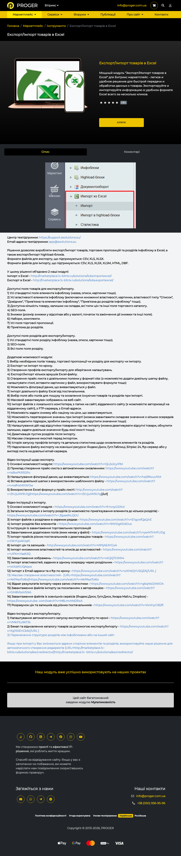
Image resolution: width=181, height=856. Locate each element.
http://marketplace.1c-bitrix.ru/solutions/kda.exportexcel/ (73, 280)
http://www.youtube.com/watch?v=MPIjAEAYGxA (82, 545)
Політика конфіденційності (50, 815)
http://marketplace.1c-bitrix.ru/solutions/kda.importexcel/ (71, 276)
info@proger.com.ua (131, 5)
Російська (140, 815)
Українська (126, 815)
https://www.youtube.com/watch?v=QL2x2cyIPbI (88, 464)
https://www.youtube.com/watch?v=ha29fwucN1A (125, 477)
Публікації (107, 14)
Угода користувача (79, 815)
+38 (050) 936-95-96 (151, 803)
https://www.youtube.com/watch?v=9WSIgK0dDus (95, 524)
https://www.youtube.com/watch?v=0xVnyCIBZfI (128, 605)
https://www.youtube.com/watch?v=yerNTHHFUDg (128, 532)
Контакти (161, 14)
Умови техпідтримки (105, 815)
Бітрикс (52, 5)
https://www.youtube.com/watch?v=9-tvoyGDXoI (90, 507)
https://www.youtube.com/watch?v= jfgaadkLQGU (43, 515)
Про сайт (135, 14)
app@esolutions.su (62, 241)
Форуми (81, 14)
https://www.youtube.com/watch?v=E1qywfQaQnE (116, 519)
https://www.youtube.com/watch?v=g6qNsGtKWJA (126, 583)
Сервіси (54, 14)
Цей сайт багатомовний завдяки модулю (90, 700)
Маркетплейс (24, 14)
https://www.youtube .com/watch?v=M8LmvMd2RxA (44, 601)
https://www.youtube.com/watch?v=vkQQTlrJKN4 (88, 558)
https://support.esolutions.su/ (60, 237)
